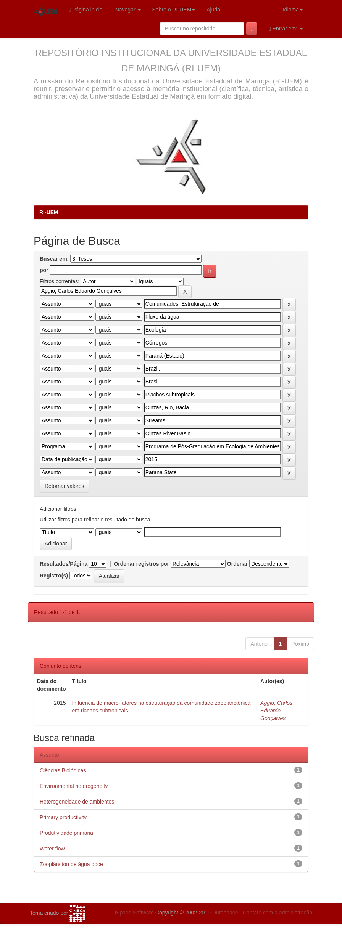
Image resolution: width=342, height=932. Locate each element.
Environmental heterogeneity (74, 786)
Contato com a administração (277, 913)
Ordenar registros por (141, 564)
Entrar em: (286, 29)
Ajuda (213, 9)
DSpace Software (133, 913)
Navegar (128, 9)
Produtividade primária (66, 833)
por (44, 270)
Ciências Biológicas (63, 770)
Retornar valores (64, 486)
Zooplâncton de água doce (71, 864)
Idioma (293, 9)
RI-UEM (48, 212)
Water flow (52, 848)
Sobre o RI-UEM (173, 9)
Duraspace (225, 913)
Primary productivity (63, 817)
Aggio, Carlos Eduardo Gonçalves (276, 710)
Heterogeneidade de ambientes (77, 802)
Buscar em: (54, 259)
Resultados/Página (63, 564)
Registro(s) (54, 576)
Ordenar (237, 564)
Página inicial (86, 9)
